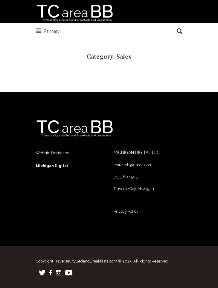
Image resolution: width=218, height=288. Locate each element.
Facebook (50, 272)
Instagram (58, 272)
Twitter (42, 272)
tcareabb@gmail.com (133, 165)
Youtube (68, 272)
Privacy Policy (126, 211)
